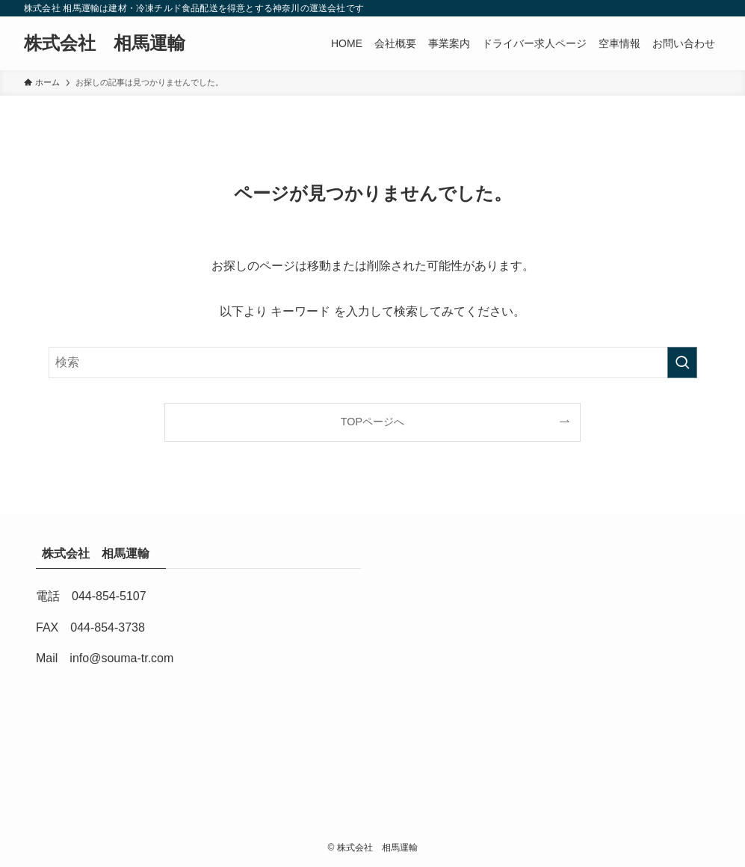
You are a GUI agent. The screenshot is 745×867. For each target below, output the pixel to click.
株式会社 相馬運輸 (113, 43)
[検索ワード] (373, 362)
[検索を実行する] (682, 362)
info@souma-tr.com (121, 658)
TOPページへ (372, 422)
